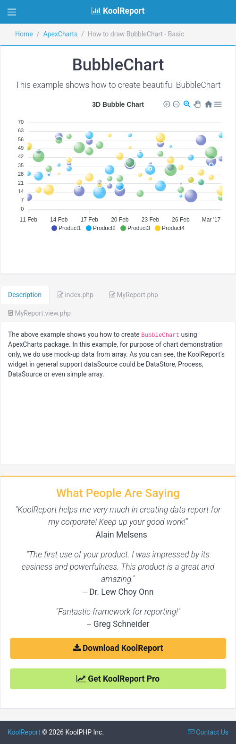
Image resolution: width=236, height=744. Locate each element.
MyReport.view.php (39, 313)
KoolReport (24, 732)
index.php (75, 295)
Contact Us (208, 732)
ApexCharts (60, 34)
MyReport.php (134, 295)
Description (25, 295)
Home (24, 34)
